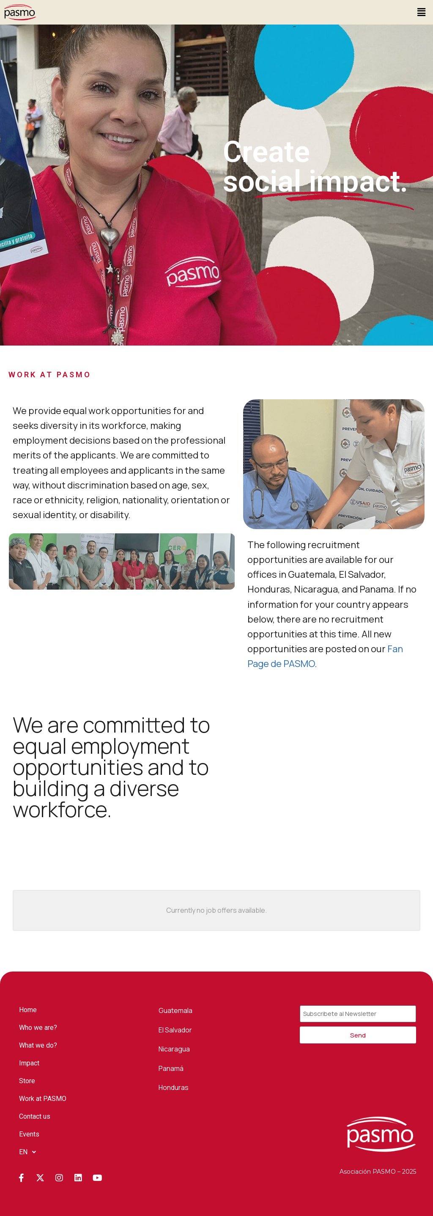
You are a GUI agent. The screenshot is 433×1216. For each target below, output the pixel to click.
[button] (421, 12)
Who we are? (38, 1028)
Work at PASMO (42, 1099)
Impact (29, 1063)
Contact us (34, 1116)
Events (29, 1134)
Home (28, 1010)
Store (27, 1081)
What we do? (38, 1045)
